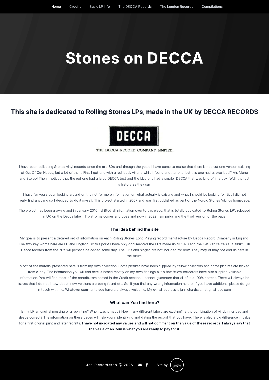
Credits (75, 6)
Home (56, 6)
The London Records (176, 6)
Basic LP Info (100, 6)
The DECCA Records (135, 6)
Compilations (212, 6)
